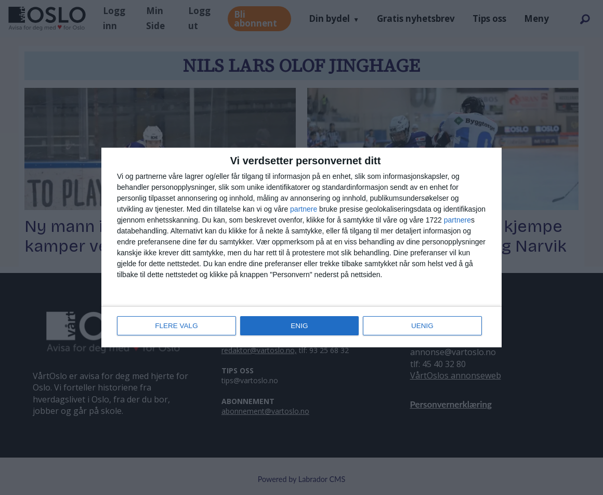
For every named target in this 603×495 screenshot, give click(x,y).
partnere (303, 209)
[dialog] (301, 247)
